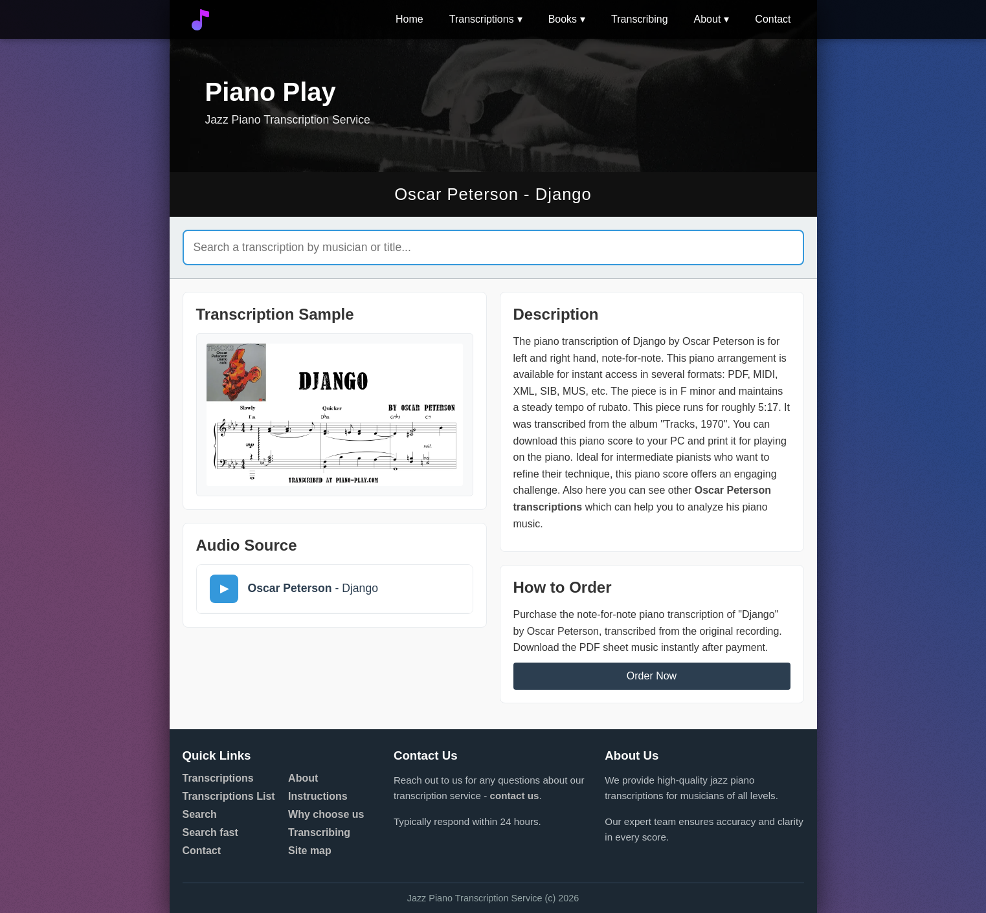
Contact (772, 19)
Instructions (318, 796)
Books (562, 19)
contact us (514, 795)
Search (200, 814)
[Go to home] (200, 20)
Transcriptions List (229, 796)
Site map (309, 850)
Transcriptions (481, 19)
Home (409, 19)
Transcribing (639, 19)
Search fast (210, 832)
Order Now (652, 675)
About (707, 19)
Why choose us (326, 814)
